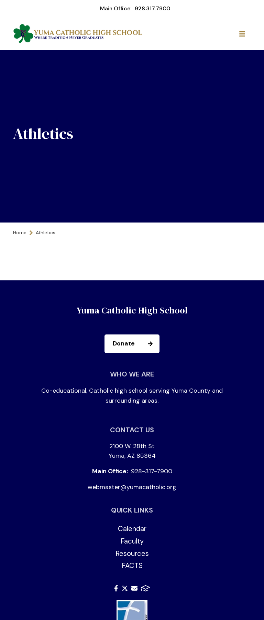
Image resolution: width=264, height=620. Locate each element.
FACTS (132, 565)
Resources (132, 553)
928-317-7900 (151, 471)
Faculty (132, 541)
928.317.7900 (152, 8)
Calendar (132, 528)
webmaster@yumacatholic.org (132, 487)
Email (134, 588)
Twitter (125, 588)
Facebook (116, 588)
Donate (136, 343)
